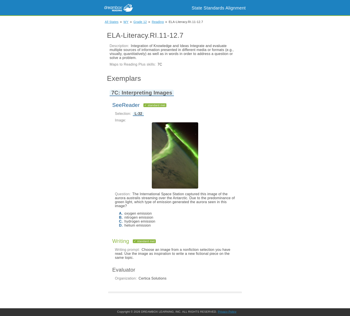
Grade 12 (140, 22)
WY (126, 22)
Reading (158, 22)
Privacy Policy (227, 311)
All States (111, 22)
